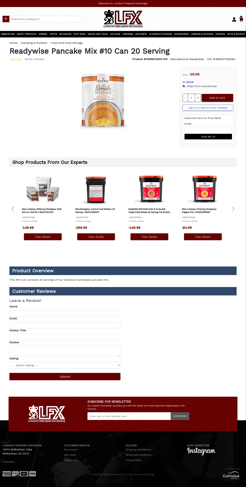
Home (13, 42)
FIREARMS (128, 34)
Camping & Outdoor (34, 42)
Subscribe (180, 416)
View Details (42, 236)
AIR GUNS (115, 34)
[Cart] (241, 19)
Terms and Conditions (138, 454)
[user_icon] (234, 20)
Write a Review (35, 59)
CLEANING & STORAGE (160, 34)
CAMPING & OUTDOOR (202, 34)
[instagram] (201, 451)
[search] (6, 19)
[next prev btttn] (12, 209)
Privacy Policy (133, 460)
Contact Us (70, 460)
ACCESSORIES (181, 34)
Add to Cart (217, 97)
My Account (71, 449)
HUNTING (220, 34)
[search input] (42, 19)
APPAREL (43, 34)
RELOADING (65, 34)
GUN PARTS (141, 34)
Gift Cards (70, 454)
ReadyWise (197, 59)
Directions (9, 461)
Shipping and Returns (138, 449)
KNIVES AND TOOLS (98, 34)
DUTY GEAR (79, 34)
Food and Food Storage (67, 42)
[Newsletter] (138, 416)
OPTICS (53, 34)
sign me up (208, 136)
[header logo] (123, 17)
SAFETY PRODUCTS (26, 34)
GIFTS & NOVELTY (236, 34)
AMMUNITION (8, 34)
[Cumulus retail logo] (203, 475)
